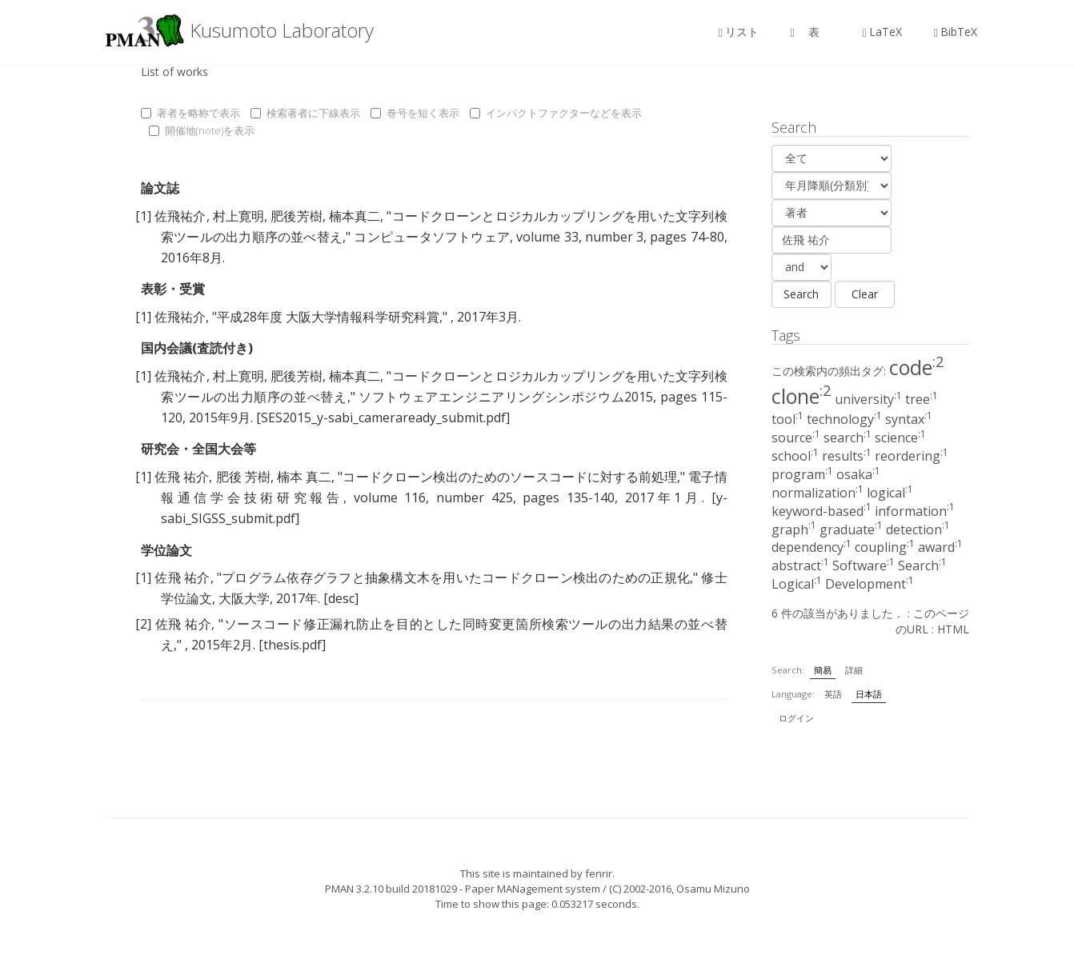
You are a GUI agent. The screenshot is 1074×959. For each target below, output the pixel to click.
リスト (739, 31)
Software (863, 565)
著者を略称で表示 (190, 113)
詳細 (854, 670)
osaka (858, 474)
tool (787, 419)
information (915, 511)
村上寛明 (238, 216)
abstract (800, 565)
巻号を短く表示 (415, 113)
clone (801, 396)
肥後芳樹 (296, 216)
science (900, 437)
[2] (143, 624)
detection (918, 529)
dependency (811, 547)
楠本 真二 (304, 476)
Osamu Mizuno (713, 888)
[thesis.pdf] (292, 644)
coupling (885, 547)
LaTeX (882, 31)
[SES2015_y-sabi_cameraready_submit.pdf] (383, 417)
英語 (833, 694)
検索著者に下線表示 (305, 113)
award (940, 547)
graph (793, 529)
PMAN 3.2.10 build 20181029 (391, 888)
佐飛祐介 (180, 216)
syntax (908, 419)
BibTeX (955, 31)
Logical (796, 584)
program (802, 474)
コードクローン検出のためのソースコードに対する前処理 (510, 476)
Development (869, 584)
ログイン (796, 718)
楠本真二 (354, 216)
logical (890, 492)
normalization (817, 492)
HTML (953, 629)
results (847, 456)
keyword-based (821, 511)
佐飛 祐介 (181, 476)
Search (922, 565)
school (795, 456)
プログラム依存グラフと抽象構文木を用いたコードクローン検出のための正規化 (456, 577)
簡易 (823, 670)
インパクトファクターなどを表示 (556, 113)
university (868, 399)
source (795, 437)
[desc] (341, 598)
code (916, 367)
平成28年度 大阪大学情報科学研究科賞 (328, 317)
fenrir (598, 873)
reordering (911, 456)
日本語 (869, 694)
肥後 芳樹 (243, 476)
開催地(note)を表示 (201, 130)
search (848, 437)
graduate (851, 529)
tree (921, 399)
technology (844, 419)
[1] (143, 216)
